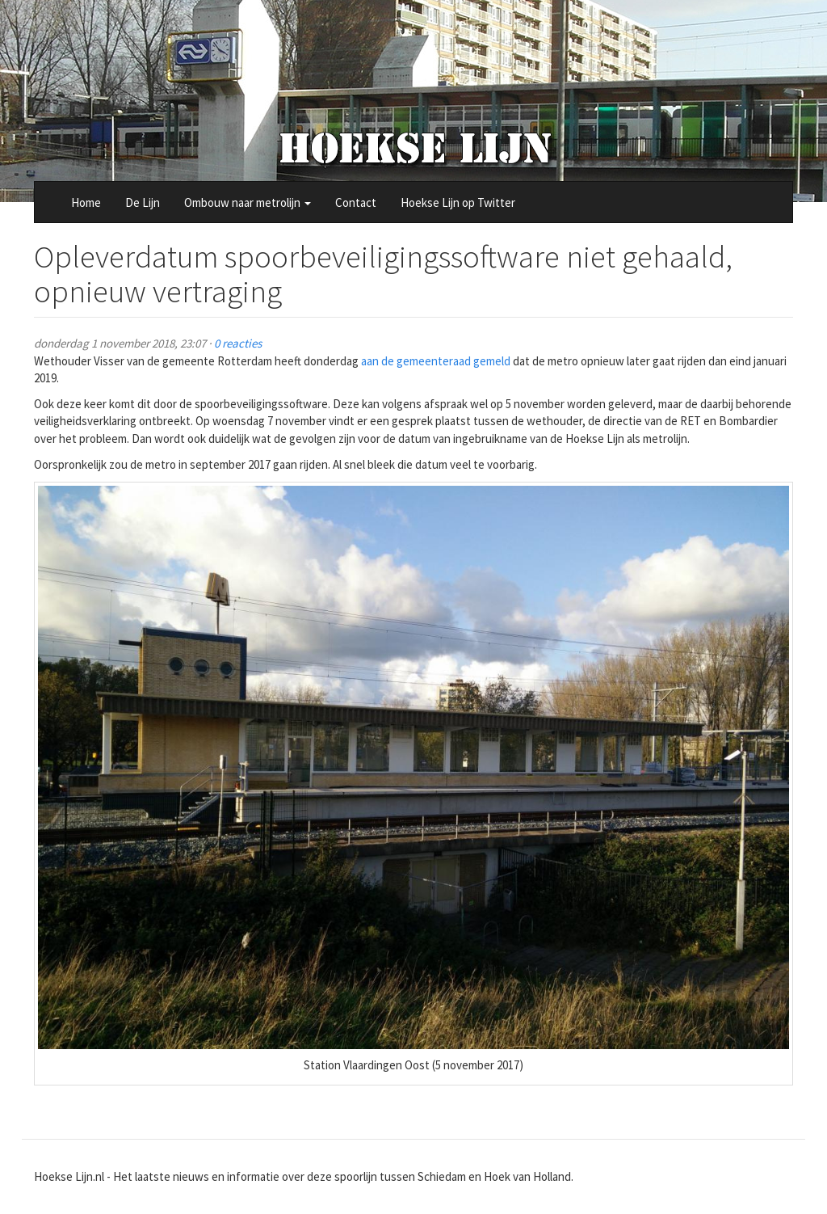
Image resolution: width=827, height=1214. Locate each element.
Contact (355, 202)
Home (86, 202)
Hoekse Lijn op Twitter (458, 202)
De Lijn (142, 202)
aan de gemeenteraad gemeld (435, 361)
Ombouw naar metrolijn (247, 202)
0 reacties (238, 343)
